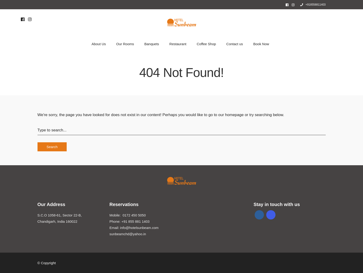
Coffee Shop (206, 44)
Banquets (151, 44)
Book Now (261, 44)
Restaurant (177, 44)
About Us (99, 44)
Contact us (234, 44)
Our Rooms (125, 44)
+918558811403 (312, 4)
